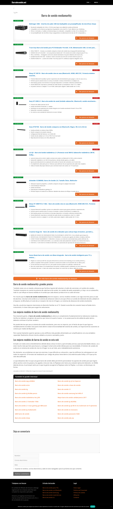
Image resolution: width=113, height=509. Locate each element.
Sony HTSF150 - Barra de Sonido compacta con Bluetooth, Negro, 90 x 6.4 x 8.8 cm (58, 127)
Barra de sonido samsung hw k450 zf (70, 394)
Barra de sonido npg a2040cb (25, 382)
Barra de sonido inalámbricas (52, 495)
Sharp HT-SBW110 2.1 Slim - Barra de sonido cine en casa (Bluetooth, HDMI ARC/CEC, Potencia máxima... (62, 205)
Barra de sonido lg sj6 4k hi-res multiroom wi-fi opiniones (77, 406)
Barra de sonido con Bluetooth (52, 491)
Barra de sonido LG (49, 498)
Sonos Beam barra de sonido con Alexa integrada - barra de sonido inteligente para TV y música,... (60, 256)
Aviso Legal (77, 488)
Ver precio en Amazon (86, 38)
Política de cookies (79, 493)
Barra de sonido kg (21, 390)
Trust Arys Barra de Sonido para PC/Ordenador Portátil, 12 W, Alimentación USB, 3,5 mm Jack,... (62, 48)
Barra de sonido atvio (22, 386)
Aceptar (93, 506)
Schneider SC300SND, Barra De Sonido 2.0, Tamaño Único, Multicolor (53, 180)
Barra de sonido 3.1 (64, 390)
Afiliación (76, 495)
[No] (111, 506)
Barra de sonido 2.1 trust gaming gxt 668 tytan (31, 406)
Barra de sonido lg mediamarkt (25, 410)
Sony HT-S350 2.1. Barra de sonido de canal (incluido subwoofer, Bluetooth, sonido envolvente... (63, 101)
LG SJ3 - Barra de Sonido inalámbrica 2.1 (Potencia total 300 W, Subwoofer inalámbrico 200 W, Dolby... (62, 154)
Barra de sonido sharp (22, 418)
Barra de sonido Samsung (51, 493)
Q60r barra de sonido (22, 414)
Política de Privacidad (80, 491)
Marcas (97, 2)
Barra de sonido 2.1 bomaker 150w (26, 402)
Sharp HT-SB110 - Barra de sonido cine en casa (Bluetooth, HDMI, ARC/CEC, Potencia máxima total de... (62, 74)
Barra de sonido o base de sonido (69, 386)
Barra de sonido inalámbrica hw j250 (27, 398)
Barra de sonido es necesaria (68, 410)
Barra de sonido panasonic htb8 (68, 414)
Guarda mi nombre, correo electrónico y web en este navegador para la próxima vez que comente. (48, 469)
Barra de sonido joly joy (66, 418)
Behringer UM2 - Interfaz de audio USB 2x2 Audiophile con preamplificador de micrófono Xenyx (62, 24)
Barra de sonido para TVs (50, 488)
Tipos (89, 2)
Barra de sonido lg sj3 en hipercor (69, 382)
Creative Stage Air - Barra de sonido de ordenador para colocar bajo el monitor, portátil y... (61, 232)
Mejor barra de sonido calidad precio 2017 (72, 398)
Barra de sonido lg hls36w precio (26, 394)
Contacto (76, 498)
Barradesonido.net (19, 2)
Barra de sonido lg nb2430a (67, 402)
